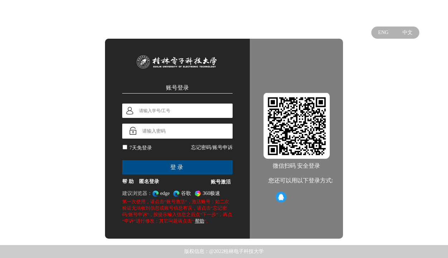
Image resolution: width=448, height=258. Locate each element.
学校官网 (407, 13)
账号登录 (177, 87)
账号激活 (221, 182)
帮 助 (128, 181)
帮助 (199, 221)
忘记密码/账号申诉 (212, 147)
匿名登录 (149, 181)
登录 (177, 167)
